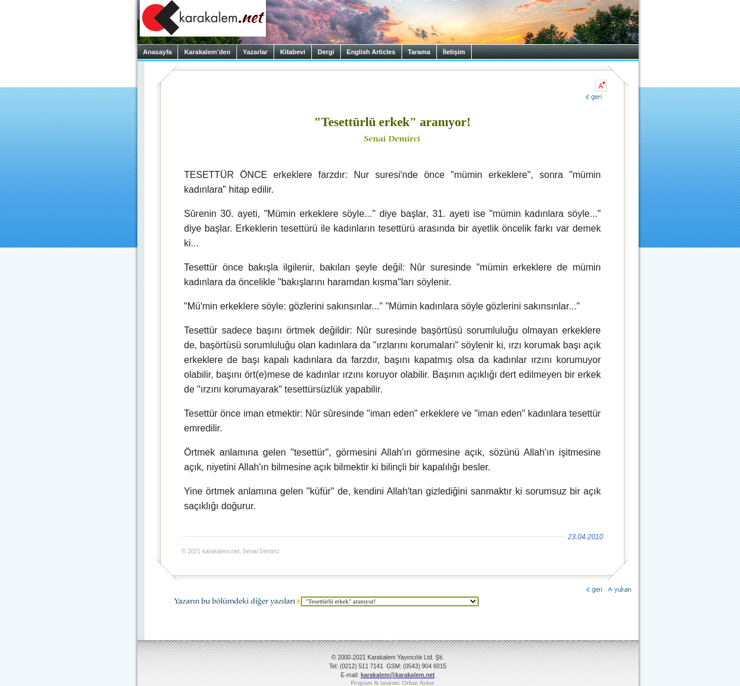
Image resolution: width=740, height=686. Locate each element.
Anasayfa (157, 51)
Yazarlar (255, 51)
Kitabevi (292, 51)
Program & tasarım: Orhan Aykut (393, 683)
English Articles (371, 51)
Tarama (419, 51)
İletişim (454, 51)
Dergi (326, 51)
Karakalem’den (207, 51)
